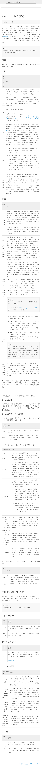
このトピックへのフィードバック (30, 764)
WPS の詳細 (11, 660)
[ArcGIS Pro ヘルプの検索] (19, 2)
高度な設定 (6, 37)
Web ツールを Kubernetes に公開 (28, 308)
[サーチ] (34, 2)
